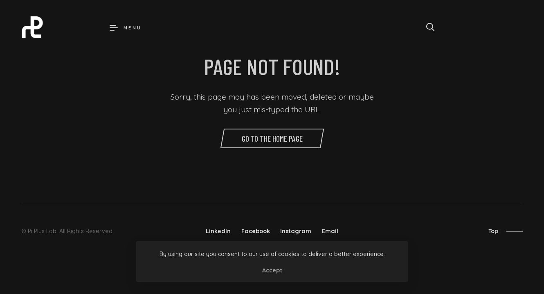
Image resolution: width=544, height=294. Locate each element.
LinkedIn (218, 231)
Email (330, 231)
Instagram (295, 231)
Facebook (255, 231)
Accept (272, 270)
